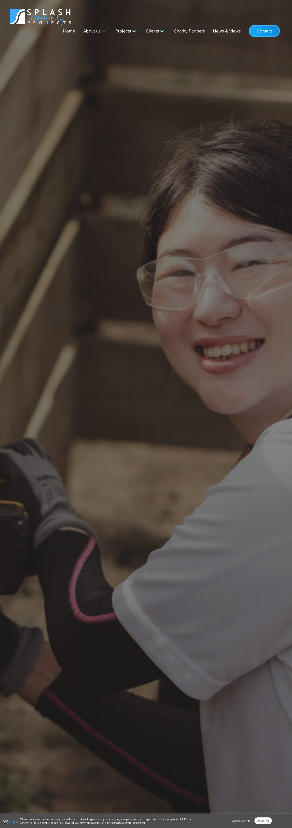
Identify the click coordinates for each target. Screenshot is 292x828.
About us (92, 31)
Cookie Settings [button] (241, 821)
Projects (123, 31)
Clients (152, 31)
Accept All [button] (263, 821)
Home (69, 31)
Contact (264, 31)
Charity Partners (189, 31)
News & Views (227, 31)
